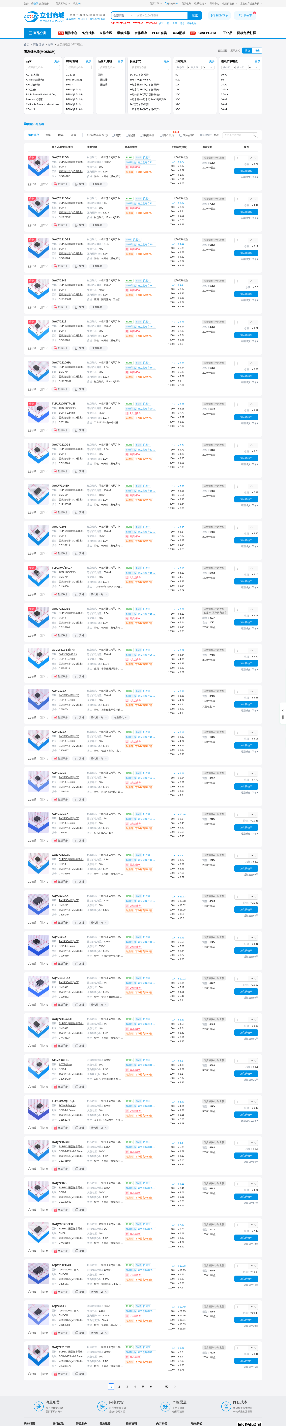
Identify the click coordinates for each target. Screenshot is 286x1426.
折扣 (161, 23)
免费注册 (44, 3)
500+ (173, 179)
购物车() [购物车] (171, 3)
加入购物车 (246, 171)
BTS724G (138, 23)
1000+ (172, 183)
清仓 (182, 23)
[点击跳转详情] (38, 175)
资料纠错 (222, 50)
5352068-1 (151, 23)
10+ (174, 166)
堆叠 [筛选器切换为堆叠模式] (257, 50)
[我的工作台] (63, 3)
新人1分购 (171, 23)
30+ (174, 170)
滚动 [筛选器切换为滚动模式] (247, 50)
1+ (174, 161)
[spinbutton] (241, 158)
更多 (57, 61)
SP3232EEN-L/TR (120, 23)
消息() (77, 3)
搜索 (195, 15)
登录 (35, 3)
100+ (173, 174)
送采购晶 (191, 23)
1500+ (172, 590)
